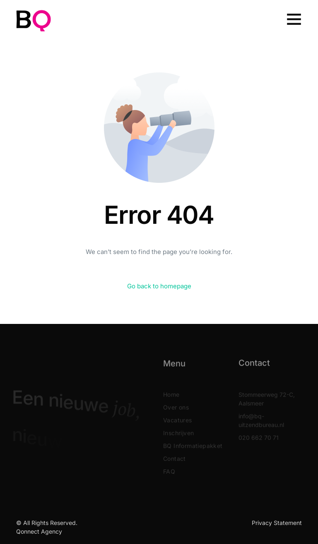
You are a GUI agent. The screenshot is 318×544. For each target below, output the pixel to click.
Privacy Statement (277, 522)
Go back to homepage (159, 286)
